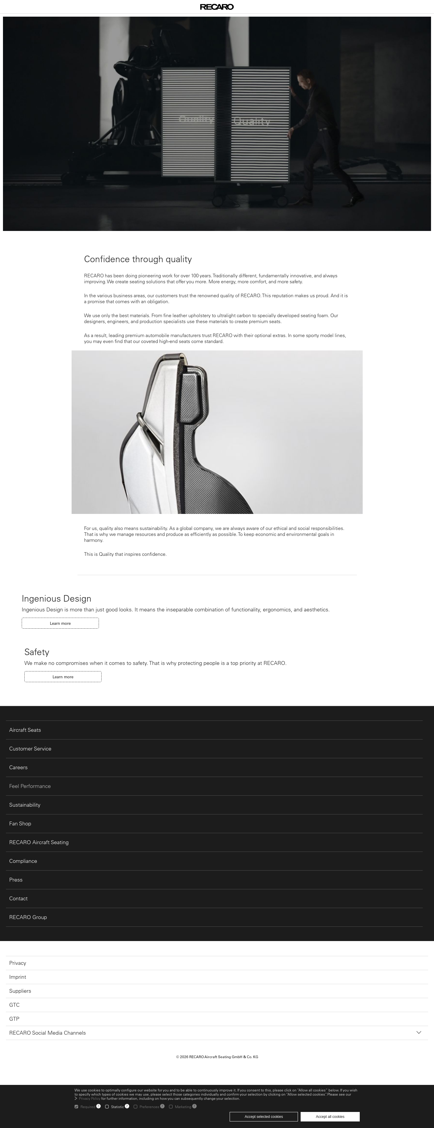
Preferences (149, 1106)
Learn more (60, 623)
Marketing (183, 1106)
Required (88, 1106)
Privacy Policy (89, 1098)
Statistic (117, 1106)
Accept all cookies (330, 1117)
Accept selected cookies (264, 1117)
